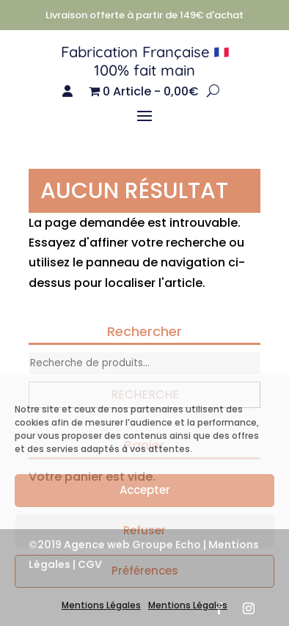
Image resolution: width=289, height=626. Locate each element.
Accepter (145, 490)
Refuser (144, 530)
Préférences (144, 570)
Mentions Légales (101, 605)
